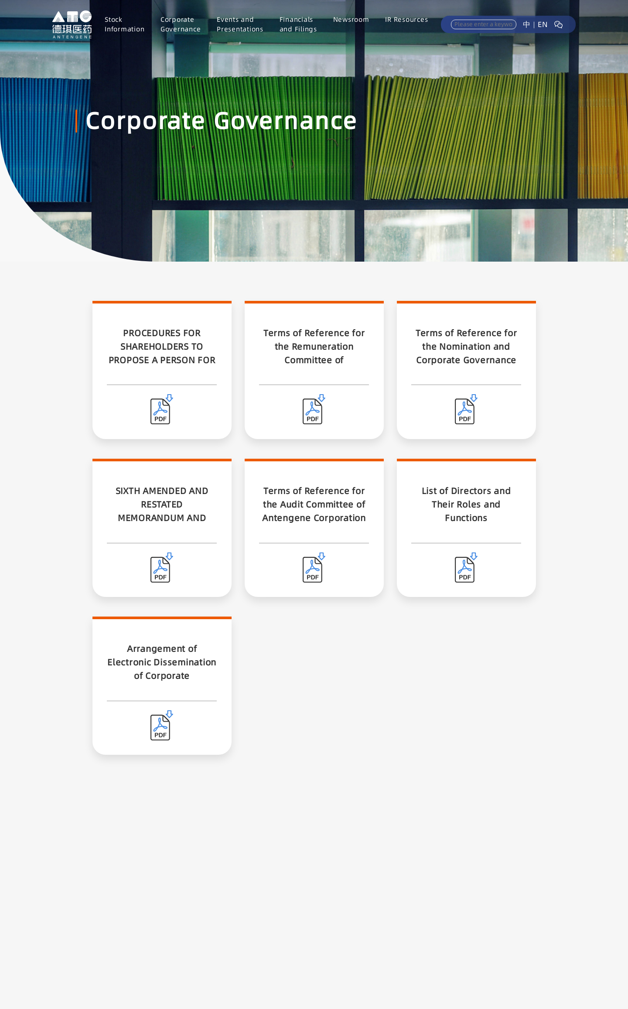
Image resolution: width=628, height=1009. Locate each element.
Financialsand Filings (298, 24)
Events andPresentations (240, 24)
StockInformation (124, 24)
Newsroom (351, 19)
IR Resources (406, 19)
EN (543, 24)
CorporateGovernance (180, 24)
